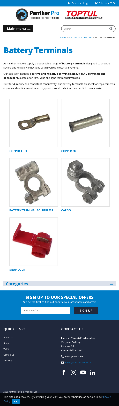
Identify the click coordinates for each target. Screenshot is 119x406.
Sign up (86, 311)
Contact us (8, 354)
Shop (63, 37)
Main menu (19, 28)
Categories (59, 283)
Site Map (7, 360)
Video (6, 348)
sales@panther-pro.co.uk (78, 362)
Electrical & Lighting (80, 37)
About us (8, 337)
